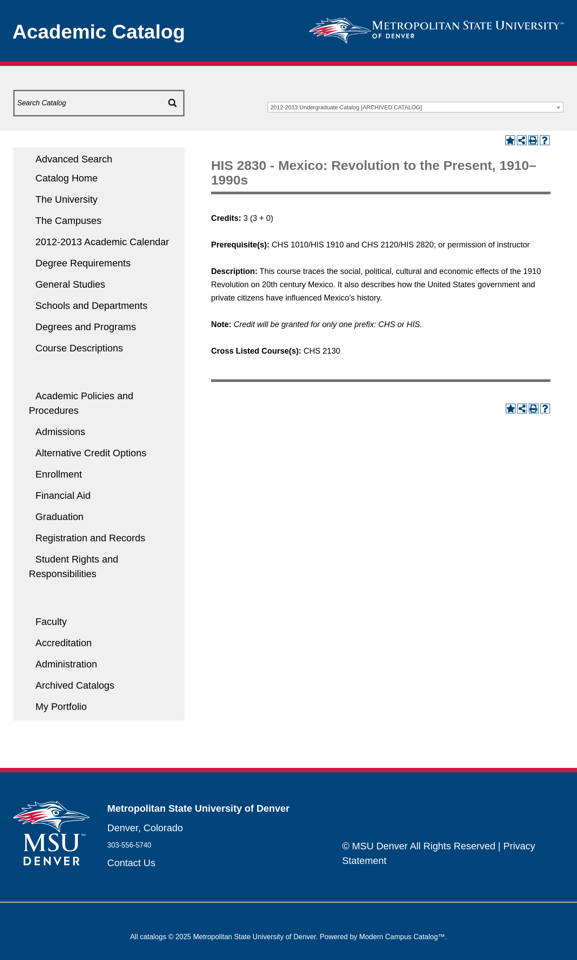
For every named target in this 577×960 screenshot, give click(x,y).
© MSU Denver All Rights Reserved (418, 846)
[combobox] (415, 107)
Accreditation (63, 642)
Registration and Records (90, 538)
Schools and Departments (91, 305)
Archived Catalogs (75, 685)
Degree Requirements (83, 263)
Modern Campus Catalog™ (402, 937)
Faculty (51, 621)
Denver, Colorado (145, 827)
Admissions (60, 431)
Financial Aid (63, 495)
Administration (66, 664)
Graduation (59, 516)
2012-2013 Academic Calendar (102, 241)
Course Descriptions (79, 348)
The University (66, 199)
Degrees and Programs (85, 326)
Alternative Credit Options (90, 453)
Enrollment (58, 474)
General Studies (70, 284)
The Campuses (68, 220)
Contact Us (131, 862)
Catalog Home (66, 178)
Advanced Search (73, 159)
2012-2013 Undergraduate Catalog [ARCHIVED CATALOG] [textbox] (346, 107)
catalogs (153, 937)
